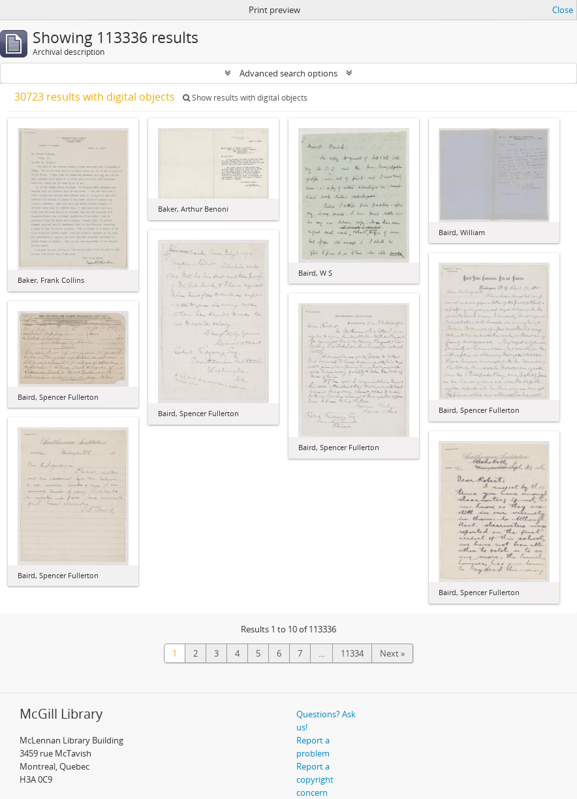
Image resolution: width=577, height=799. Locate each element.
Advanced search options (288, 73)
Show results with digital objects (245, 97)
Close (562, 10)
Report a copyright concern (315, 779)
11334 (352, 653)
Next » (392, 653)
